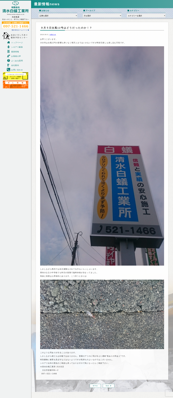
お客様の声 (14, 56)
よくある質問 (15, 60)
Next (107, 386)
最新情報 (13, 51)
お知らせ (53, 34)
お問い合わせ (15, 69)
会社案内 (13, 65)
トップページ (15, 42)
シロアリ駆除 (15, 46)
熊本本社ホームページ (20, 30)
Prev (96, 386)
